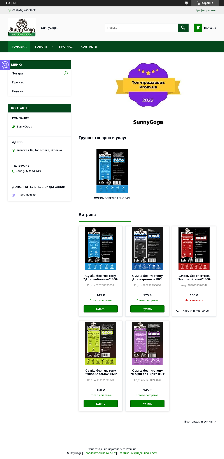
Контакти (89, 46)
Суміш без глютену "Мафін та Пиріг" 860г (147, 372)
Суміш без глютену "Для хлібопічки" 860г (100, 277)
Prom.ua (131, 449)
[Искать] (183, 28)
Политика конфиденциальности (137, 453)
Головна (19, 46)
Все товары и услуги (198, 421)
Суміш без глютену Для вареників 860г (147, 277)
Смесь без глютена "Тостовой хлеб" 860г (194, 277)
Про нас (66, 46)
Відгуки (17, 91)
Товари (40, 46)
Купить (100, 309)
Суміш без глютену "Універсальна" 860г (101, 372)
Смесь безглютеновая (112, 198)
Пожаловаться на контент (100, 453)
